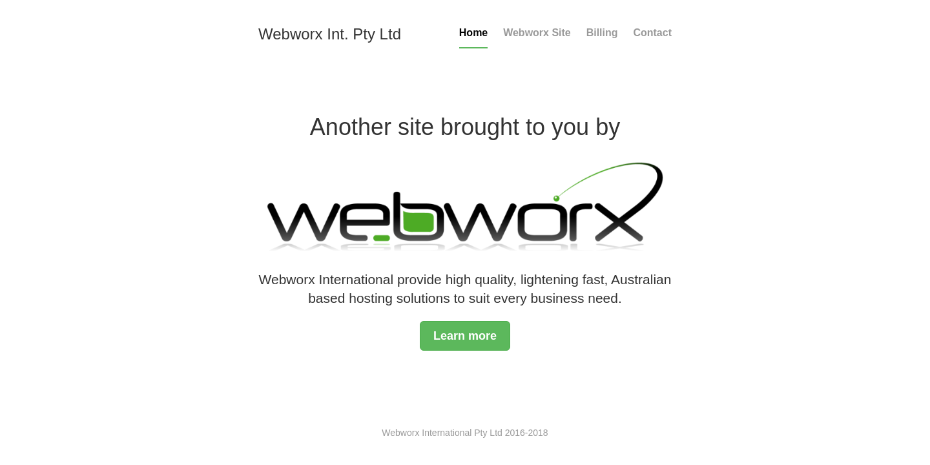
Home (473, 32)
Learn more (465, 335)
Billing (602, 32)
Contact (652, 32)
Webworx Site (537, 32)
